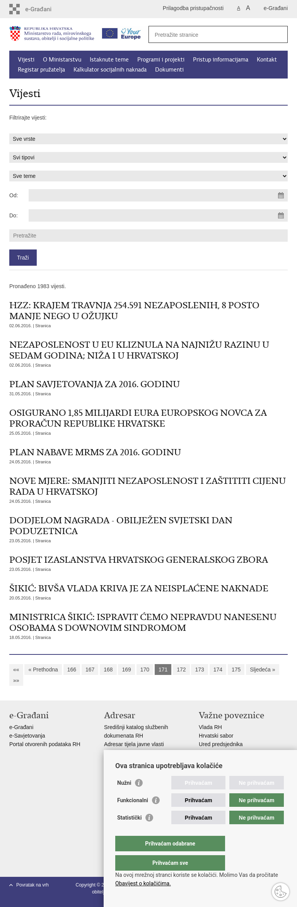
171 (163, 669)
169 (126, 669)
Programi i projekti (160, 59)
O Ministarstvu (62, 59)
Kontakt (267, 59)
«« (16, 669)
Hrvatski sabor (216, 736)
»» (16, 680)
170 (144, 669)
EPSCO (208, 753)
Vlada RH (210, 727)
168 (108, 669)
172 (181, 669)
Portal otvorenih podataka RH (45, 744)
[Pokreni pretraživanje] (278, 34)
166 (71, 669)
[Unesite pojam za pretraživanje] (210, 34)
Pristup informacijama (220, 59)
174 (217, 669)
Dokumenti (169, 69)
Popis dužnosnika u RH (132, 761)
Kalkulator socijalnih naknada (110, 69)
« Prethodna (43, 669)
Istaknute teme (109, 59)
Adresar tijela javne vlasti (134, 744)
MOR (205, 761)
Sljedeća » (262, 669)
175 (236, 669)
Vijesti (26, 59)
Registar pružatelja (41, 69)
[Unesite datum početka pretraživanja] (158, 195)
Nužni (124, 798)
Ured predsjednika (221, 744)
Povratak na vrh (32, 885)
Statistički (129, 833)
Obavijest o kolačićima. (143, 883)
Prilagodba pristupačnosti (193, 8)
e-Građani (276, 8)
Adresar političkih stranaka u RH (142, 753)
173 (199, 669)
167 (89, 669)
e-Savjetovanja (27, 736)
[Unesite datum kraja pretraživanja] (158, 215)
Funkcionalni (132, 816)
